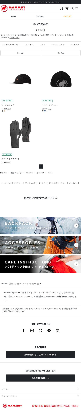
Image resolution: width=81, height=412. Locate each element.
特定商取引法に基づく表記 (14, 311)
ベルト (50, 173)
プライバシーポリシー (33, 309)
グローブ (40, 173)
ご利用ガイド (7, 309)
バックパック (74, 183)
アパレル (42, 45)
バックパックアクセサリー (11, 45)
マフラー (29, 173)
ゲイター (3, 173)
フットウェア (30, 45)
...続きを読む (14, 38)
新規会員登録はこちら (40, 378)
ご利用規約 (18, 309)
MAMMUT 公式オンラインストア (12, 284)
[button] (20, 53)
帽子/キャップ (16, 173)
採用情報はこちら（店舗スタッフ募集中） (40, 355)
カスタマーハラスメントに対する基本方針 (60, 309)
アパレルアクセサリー (58, 45)
